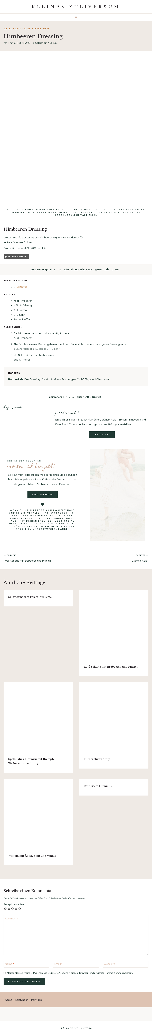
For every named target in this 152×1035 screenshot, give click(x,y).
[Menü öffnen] (76, 17)
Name (9, 963)
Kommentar (13, 918)
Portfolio (36, 999)
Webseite (109, 963)
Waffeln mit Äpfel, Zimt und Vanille (32, 856)
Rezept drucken (16, 256)
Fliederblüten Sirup (97, 759)
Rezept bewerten (14, 904)
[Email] (76, 964)
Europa (8, 29)
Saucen (26, 29)
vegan (46, 29)
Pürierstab (21, 286)
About (8, 999)
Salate (17, 29)
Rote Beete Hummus (98, 786)
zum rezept (102, 435)
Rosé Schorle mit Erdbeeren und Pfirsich (38, 557)
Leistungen (21, 999)
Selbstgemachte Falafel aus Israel (30, 597)
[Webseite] (125, 964)
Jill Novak (12, 43)
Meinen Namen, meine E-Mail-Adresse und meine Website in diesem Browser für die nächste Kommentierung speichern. (70, 972)
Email (58, 963)
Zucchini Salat (113, 557)
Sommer (36, 29)
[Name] (26, 964)
